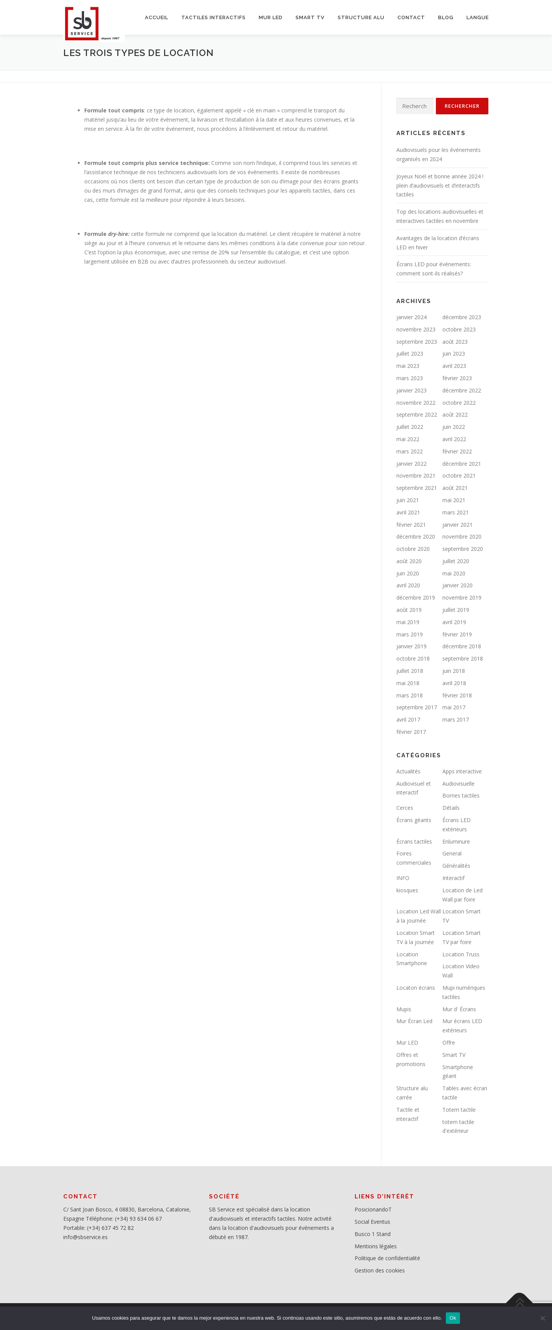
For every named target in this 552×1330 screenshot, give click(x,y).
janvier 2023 (411, 390)
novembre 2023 (415, 329)
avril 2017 (408, 719)
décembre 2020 (415, 536)
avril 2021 (408, 512)
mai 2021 (453, 500)
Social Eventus (372, 1221)
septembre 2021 (416, 487)
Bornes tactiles (461, 795)
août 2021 (455, 487)
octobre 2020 (413, 548)
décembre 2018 (461, 646)
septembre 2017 (416, 707)
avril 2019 (454, 622)
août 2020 (409, 561)
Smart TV (453, 1054)
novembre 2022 (415, 402)
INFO (402, 878)
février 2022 (457, 451)
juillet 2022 (409, 426)
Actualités (408, 771)
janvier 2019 (411, 646)
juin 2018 (453, 670)
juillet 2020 (455, 561)
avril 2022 (454, 439)
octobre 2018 (413, 658)
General (452, 853)
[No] (542, 1318)
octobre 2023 (459, 329)
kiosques (407, 890)
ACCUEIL (156, 17)
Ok (453, 1318)
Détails (451, 807)
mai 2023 (407, 365)
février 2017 (411, 731)
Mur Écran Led (414, 1021)
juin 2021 (407, 500)
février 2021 (411, 524)
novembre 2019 (461, 597)
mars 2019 (409, 634)
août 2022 (455, 414)
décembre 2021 (461, 463)
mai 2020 (453, 573)
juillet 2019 (455, 609)
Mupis (403, 1009)
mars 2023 (409, 378)
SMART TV (310, 17)
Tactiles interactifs (213, 17)
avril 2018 (454, 683)
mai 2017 (453, 707)
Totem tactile (459, 1109)
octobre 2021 (459, 475)
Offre (448, 1042)
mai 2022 (407, 439)
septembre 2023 (416, 341)
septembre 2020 (462, 548)
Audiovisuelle (458, 783)
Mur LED (407, 1042)
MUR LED (271, 17)
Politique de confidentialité (387, 1258)
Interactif (453, 878)
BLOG (445, 17)
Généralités (456, 865)
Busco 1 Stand (373, 1234)
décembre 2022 (461, 390)
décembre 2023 (461, 317)
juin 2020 (407, 573)
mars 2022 (409, 451)
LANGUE (478, 17)
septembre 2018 (462, 658)
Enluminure (456, 841)
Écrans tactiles (414, 841)
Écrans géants (413, 820)
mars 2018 (409, 695)
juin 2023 (453, 353)
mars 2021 (455, 512)
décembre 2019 (415, 597)
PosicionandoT (373, 1209)
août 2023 (455, 341)
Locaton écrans (415, 987)
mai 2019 (407, 622)
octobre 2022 (459, 402)
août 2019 (409, 609)
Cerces (404, 807)
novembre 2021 (415, 475)
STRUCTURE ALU (361, 17)
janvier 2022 (411, 463)
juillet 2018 (409, 670)
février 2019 (457, 634)
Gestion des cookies (380, 1270)
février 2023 (457, 378)
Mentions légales (376, 1246)
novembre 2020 (461, 536)
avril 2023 (454, 365)
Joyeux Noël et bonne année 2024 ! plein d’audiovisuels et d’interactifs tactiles (439, 185)
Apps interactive (462, 771)
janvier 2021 (457, 524)
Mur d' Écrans (459, 1009)
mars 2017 (455, 719)
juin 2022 (453, 426)
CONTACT (411, 17)
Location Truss (461, 954)
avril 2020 (408, 585)
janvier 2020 (457, 585)
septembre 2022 (416, 414)
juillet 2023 (409, 353)
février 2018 (457, 695)
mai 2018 (407, 683)
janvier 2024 (411, 317)
